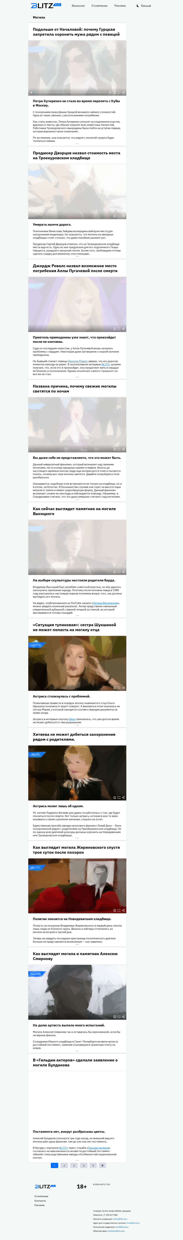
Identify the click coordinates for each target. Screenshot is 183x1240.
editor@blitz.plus (120, 1219)
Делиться (123, 92)
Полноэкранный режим (119, 92)
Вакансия (78, 5)
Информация (115, 92)
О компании (99, 5)
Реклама (120, 5)
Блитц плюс (46, 5)
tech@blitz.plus (122, 1227)
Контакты (40, 1200)
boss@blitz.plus (133, 1223)
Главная (45, 1186)
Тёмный (146, 6)
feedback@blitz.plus (116, 1231)
